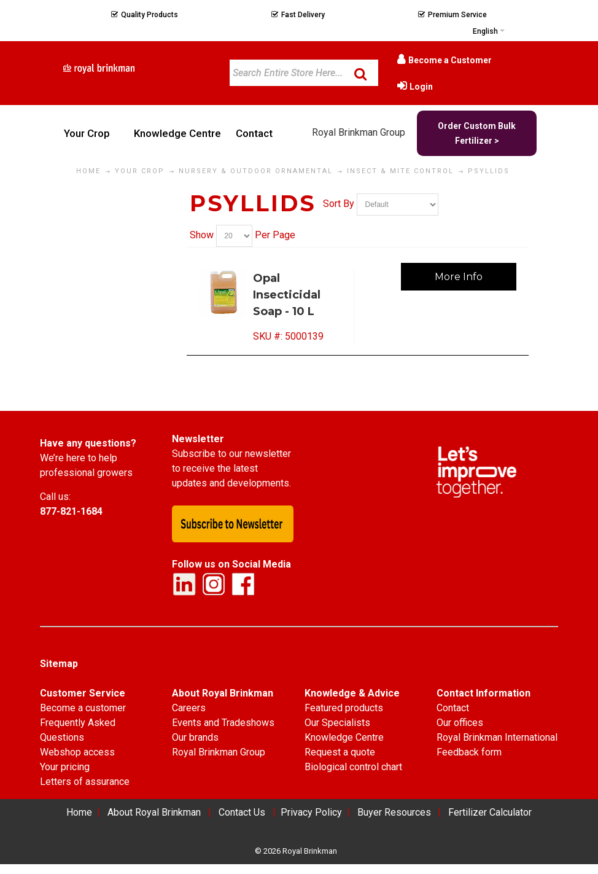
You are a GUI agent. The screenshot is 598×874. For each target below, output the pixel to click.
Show (202, 235)
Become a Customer (450, 60)
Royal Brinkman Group (358, 132)
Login (421, 87)
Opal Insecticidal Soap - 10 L (286, 294)
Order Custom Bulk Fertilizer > (477, 133)
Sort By (338, 203)
